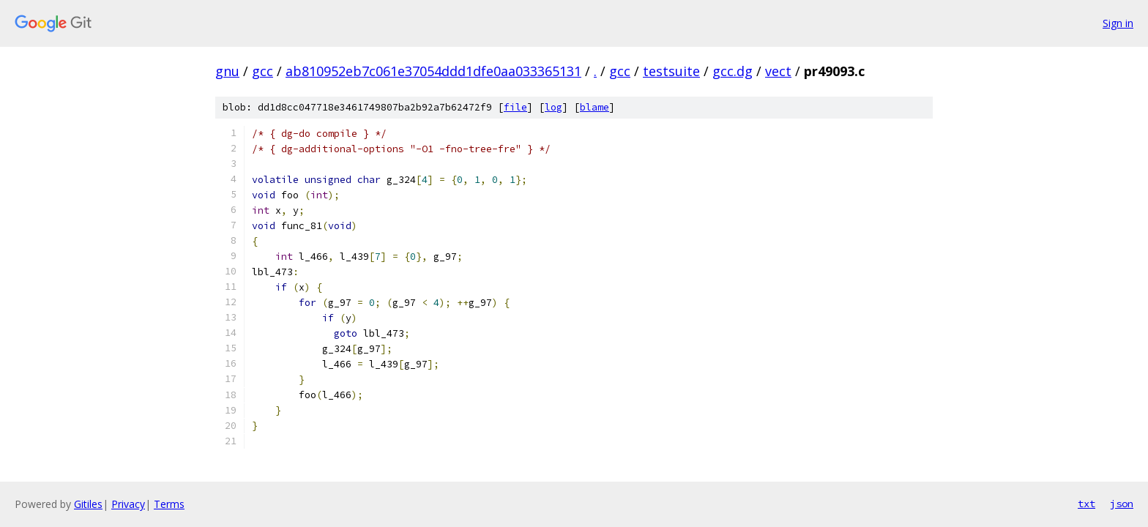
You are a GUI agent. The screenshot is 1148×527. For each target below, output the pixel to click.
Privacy (128, 504)
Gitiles (88, 504)
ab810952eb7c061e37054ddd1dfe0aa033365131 (433, 71)
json (1121, 503)
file (515, 107)
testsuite (671, 71)
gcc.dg (732, 71)
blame (594, 107)
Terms (169, 504)
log (553, 107)
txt (1086, 503)
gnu (227, 71)
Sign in (1118, 23)
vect (778, 71)
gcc (262, 71)
